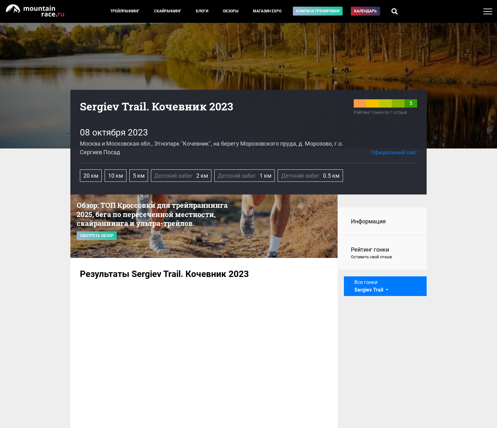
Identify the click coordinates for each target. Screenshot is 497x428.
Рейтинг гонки (382, 253)
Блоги (202, 11)
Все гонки (369, 286)
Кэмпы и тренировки (317, 11)
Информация (368, 221)
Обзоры (230, 11)
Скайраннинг (167, 11)
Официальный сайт (394, 152)
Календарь (365, 11)
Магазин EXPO (267, 11)
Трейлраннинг (124, 11)
